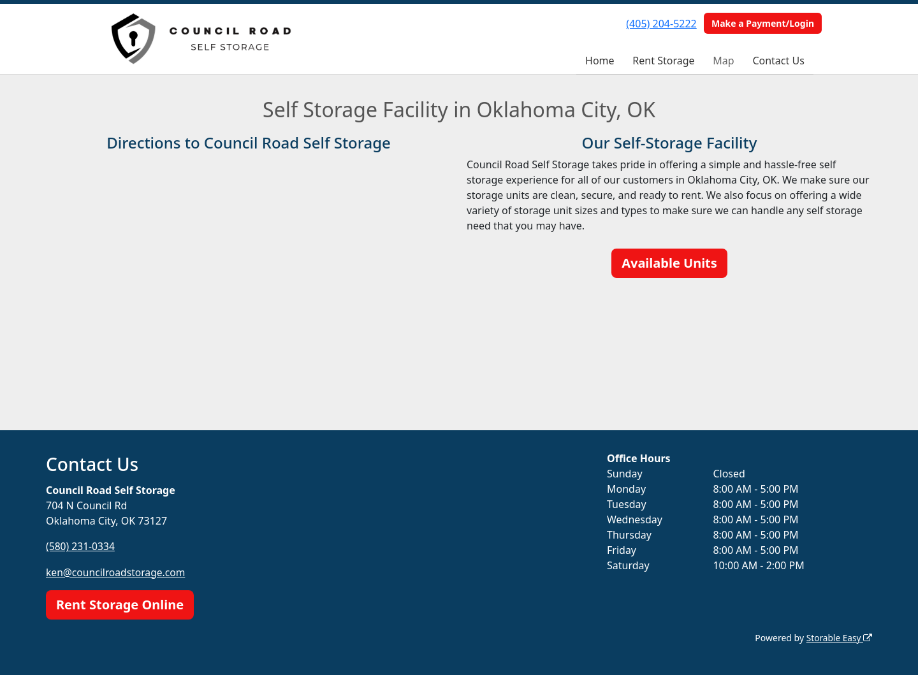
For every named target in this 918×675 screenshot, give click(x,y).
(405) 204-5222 (661, 24)
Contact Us (778, 61)
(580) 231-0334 (81, 546)
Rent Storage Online (120, 604)
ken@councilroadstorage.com (117, 572)
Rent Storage (663, 61)
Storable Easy (838, 637)
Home (600, 61)
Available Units (669, 263)
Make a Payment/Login (762, 23)
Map (723, 61)
